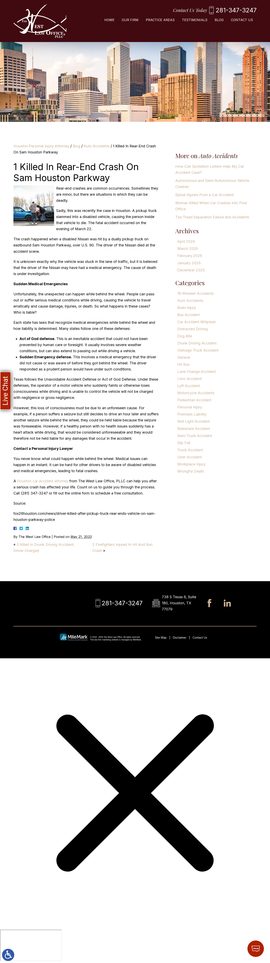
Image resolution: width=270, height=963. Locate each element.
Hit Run (183, 364)
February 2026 (189, 256)
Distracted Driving (192, 329)
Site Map (161, 637)
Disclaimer (179, 637)
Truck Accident (190, 450)
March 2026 (187, 248)
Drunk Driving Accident (197, 343)
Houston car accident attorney (42, 481)
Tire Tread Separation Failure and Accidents (212, 217)
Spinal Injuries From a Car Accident (204, 195)
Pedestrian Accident (194, 400)
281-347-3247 (236, 10)
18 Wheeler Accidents (195, 293)
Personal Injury (189, 407)
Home (109, 20)
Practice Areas (160, 20)
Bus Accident (188, 315)
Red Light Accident (193, 421)
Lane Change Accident (196, 371)
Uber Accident (189, 457)
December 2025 (191, 270)
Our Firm (130, 20)
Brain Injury (186, 308)
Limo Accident (189, 379)
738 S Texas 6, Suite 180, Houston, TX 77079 (179, 603)
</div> (31, 945)
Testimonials (194, 20)
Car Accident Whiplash (196, 322)
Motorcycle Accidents (195, 393)
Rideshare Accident (193, 428)
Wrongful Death (190, 471)
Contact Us (242, 20)
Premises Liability (192, 414)
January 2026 (189, 263)
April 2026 (186, 241)
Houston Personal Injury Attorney (41, 146)
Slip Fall (183, 443)
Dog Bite (184, 336)
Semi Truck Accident (194, 436)
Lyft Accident (188, 386)
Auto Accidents (97, 146)
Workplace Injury (191, 464)
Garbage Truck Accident (197, 350)
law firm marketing (103, 640)
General (183, 357)
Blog (219, 20)
